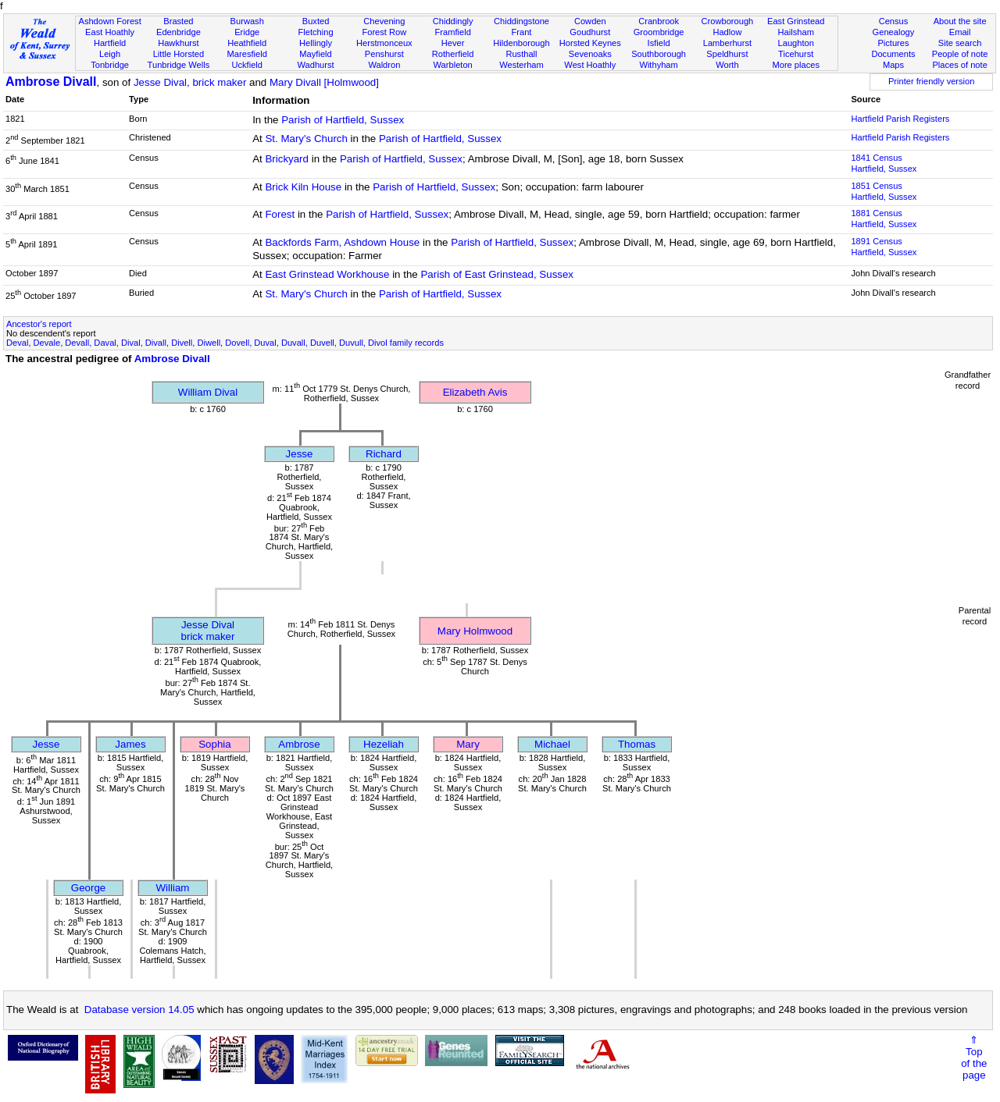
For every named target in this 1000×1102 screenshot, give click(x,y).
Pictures (893, 43)
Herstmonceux (384, 43)
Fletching (316, 32)
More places (796, 64)
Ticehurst (795, 54)
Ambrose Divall (50, 81)
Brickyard (287, 159)
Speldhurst (727, 54)
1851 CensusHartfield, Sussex (883, 191)
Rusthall (521, 54)
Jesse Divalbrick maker (208, 630)
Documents (893, 54)
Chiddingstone (521, 21)
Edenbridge (178, 32)
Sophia (214, 744)
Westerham (521, 64)
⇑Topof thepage (974, 1057)
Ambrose (299, 744)
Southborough (658, 54)
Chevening (384, 21)
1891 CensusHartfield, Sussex (883, 246)
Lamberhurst (727, 43)
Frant (522, 32)
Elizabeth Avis (475, 392)
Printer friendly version (931, 81)
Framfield (453, 32)
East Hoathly (109, 32)
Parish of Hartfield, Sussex (342, 120)
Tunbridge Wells (179, 64)
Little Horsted (178, 54)
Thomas (636, 744)
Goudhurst (590, 32)
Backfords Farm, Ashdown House (342, 242)
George (88, 888)
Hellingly (315, 43)
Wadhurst (315, 64)
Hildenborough (521, 43)
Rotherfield (453, 54)
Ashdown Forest (109, 21)
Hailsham (796, 32)
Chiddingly (453, 21)
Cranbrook (658, 21)
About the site (960, 21)
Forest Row (384, 32)
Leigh (109, 54)
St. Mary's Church (306, 138)
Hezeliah (383, 744)
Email (960, 32)
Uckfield (246, 64)
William (173, 888)
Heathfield (246, 43)
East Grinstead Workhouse (327, 274)
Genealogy (894, 32)
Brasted (178, 21)
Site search (960, 43)
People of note (960, 54)
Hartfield (110, 43)
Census (894, 21)
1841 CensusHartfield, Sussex (883, 163)
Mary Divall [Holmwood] (324, 82)
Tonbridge (110, 64)
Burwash (247, 21)
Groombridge (659, 32)
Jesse (299, 454)
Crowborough (728, 21)
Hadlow (726, 32)
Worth (727, 64)
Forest (280, 214)
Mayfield (315, 54)
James (130, 744)
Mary (468, 744)
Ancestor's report (39, 324)
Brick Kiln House (303, 187)
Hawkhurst (178, 43)
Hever (453, 43)
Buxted (316, 21)
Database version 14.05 (139, 1009)
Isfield (659, 43)
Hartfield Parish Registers (900, 118)
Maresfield (247, 54)
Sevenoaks (590, 54)
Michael (552, 744)
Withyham (658, 64)
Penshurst (384, 54)
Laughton (796, 43)
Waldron (384, 64)
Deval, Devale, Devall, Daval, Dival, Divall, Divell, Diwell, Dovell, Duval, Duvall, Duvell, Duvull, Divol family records (225, 342)
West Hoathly (590, 64)
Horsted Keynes (590, 43)
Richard (384, 454)
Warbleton (453, 64)
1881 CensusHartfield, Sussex (883, 218)
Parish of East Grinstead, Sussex (496, 274)
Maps (893, 64)
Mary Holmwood (475, 631)
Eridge (246, 32)
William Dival (208, 392)
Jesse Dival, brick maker (190, 82)
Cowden (590, 21)
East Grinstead (795, 21)
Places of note (959, 64)
